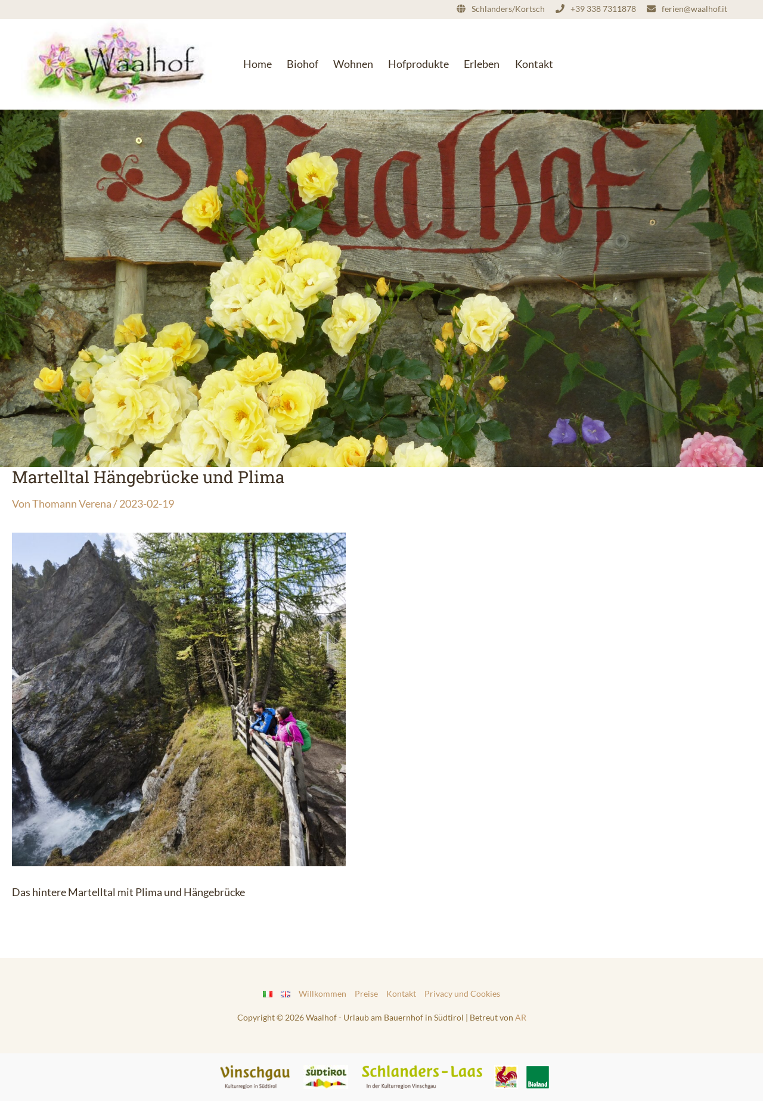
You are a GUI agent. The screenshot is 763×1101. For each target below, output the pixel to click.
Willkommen (322, 993)
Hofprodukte (418, 63)
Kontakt (534, 63)
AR (520, 1017)
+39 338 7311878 (603, 9)
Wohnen (353, 63)
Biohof (302, 63)
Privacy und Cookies (462, 993)
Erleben (482, 63)
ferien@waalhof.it (694, 9)
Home (257, 63)
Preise (366, 993)
